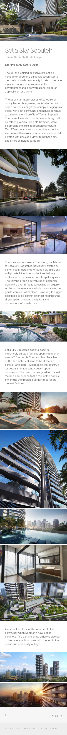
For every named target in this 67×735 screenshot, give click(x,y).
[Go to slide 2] (30, 35)
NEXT (55, 715)
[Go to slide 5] (41, 35)
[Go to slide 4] (37, 35)
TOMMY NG (53, 729)
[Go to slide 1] (26, 35)
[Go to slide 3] (34, 35)
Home (33, 9)
